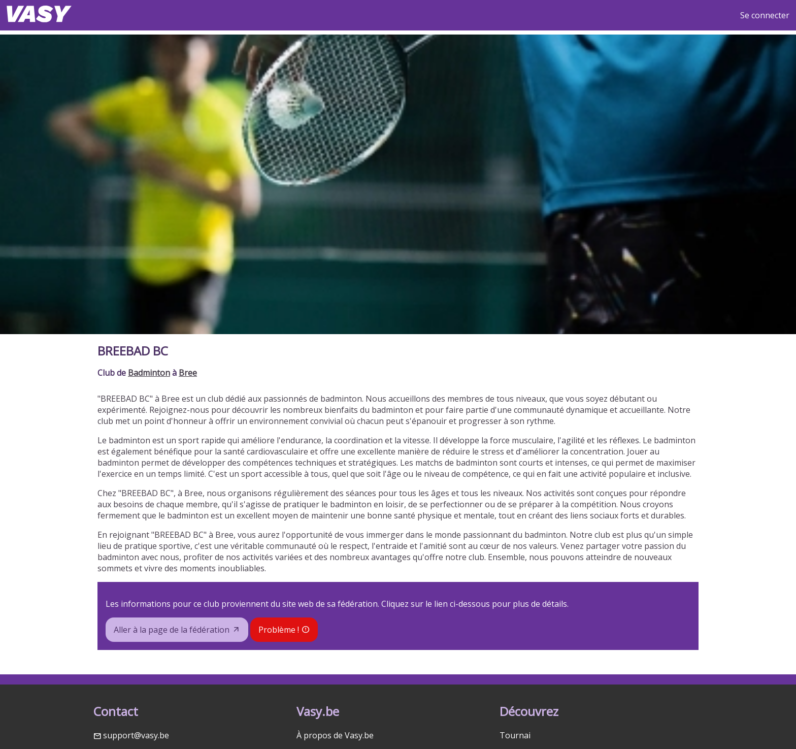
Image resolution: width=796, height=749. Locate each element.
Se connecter (764, 15)
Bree (188, 372)
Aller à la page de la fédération (171, 629)
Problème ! (278, 629)
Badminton (149, 372)
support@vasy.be (136, 735)
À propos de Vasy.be (335, 735)
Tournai (515, 735)
